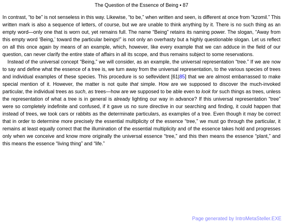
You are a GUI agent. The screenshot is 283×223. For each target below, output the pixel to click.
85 (182, 76)
